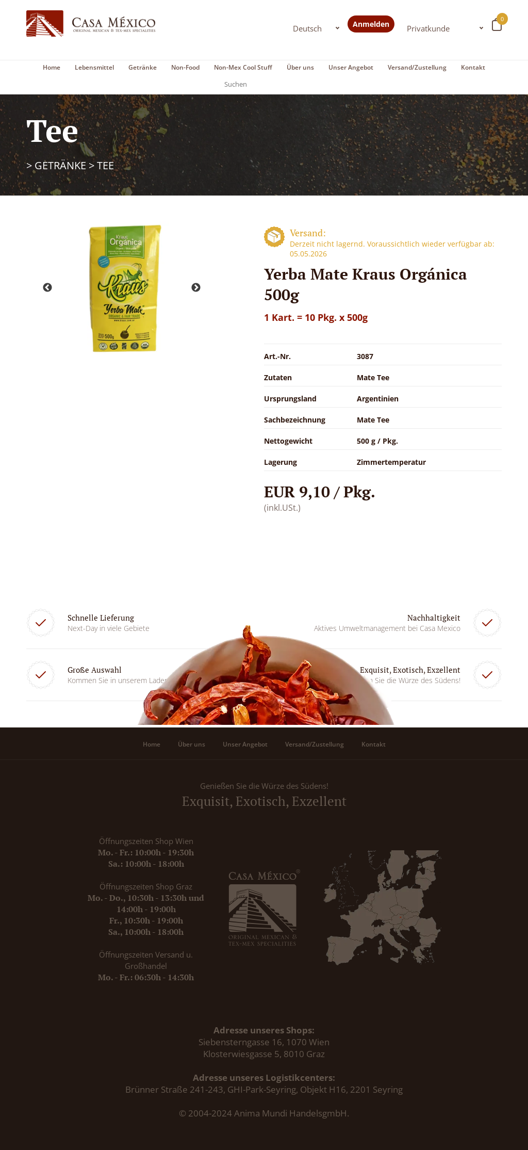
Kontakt (473, 67)
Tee (105, 165)
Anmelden (371, 24)
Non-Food (185, 67)
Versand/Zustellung (417, 67)
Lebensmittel (94, 67)
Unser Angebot (350, 67)
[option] (122, 288)
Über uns (300, 67)
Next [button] (196, 288)
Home (51, 67)
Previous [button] (47, 288)
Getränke (142, 67)
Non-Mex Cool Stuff (243, 67)
